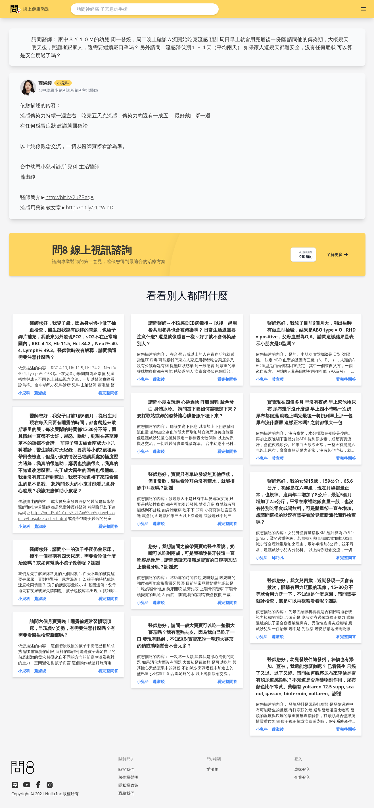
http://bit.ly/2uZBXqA (69, 197)
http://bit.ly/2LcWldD (89, 207)
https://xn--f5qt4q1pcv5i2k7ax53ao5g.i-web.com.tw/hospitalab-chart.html (66, 515)
